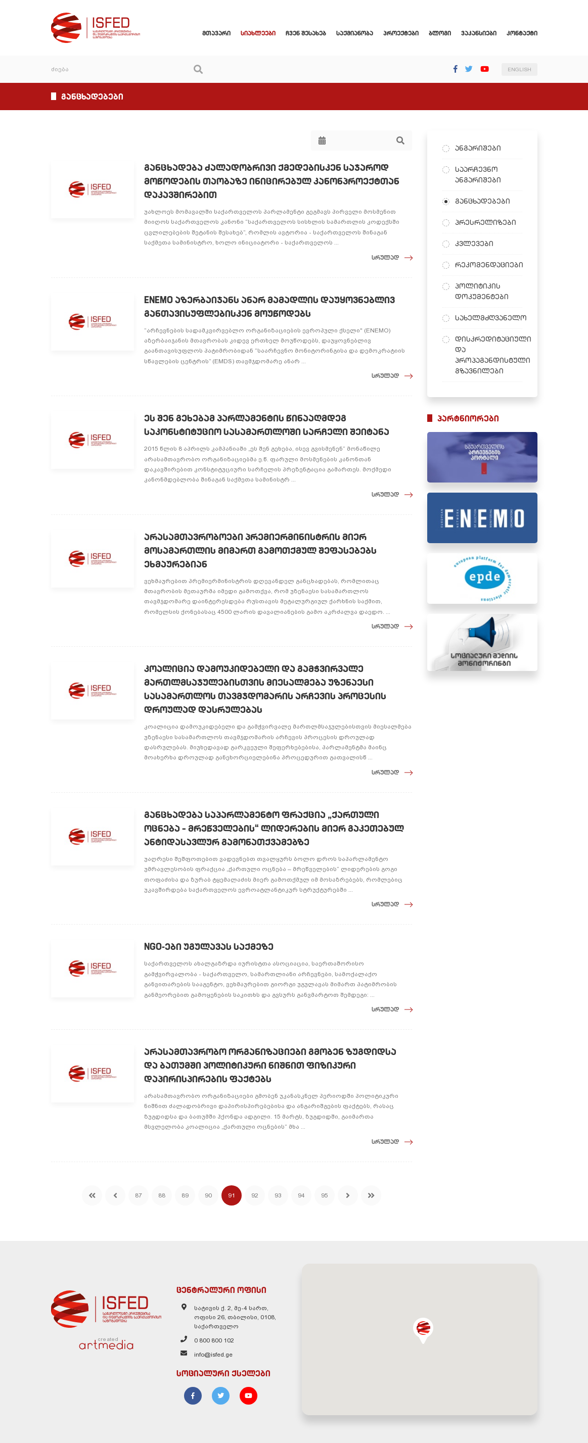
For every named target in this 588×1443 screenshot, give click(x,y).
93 (278, 1195)
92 (254, 1195)
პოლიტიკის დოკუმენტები (482, 291)
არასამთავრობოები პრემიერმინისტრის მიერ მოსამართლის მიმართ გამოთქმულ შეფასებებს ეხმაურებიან (260, 550)
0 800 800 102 (214, 1340)
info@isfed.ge (213, 1354)
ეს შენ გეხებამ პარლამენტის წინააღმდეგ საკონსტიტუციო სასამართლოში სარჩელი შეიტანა (266, 425)
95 (324, 1195)
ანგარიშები (478, 148)
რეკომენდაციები (488, 264)
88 (161, 1195)
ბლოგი (440, 33)
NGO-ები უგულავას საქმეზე (209, 946)
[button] (423, 1331)
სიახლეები (258, 33)
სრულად (385, 257)
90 (208, 1195)
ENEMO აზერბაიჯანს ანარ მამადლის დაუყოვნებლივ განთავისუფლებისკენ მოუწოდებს (269, 306)
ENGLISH (519, 69)
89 (185, 1195)
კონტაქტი (522, 33)
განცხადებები (482, 201)
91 (231, 1195)
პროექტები (401, 33)
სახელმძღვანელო (488, 317)
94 (301, 1195)
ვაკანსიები (478, 33)
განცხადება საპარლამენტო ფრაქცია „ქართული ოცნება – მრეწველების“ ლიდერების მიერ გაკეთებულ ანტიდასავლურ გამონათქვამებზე (274, 828)
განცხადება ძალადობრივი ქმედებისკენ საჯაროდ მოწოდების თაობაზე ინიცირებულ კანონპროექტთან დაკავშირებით (271, 181)
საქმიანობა (354, 33)
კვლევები (474, 243)
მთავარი (216, 33)
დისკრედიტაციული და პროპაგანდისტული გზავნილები (488, 354)
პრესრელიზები (485, 222)
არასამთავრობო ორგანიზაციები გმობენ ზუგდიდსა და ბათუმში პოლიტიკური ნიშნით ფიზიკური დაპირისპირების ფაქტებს (270, 1065)
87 (138, 1195)
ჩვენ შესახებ (306, 33)
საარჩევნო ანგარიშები (478, 174)
